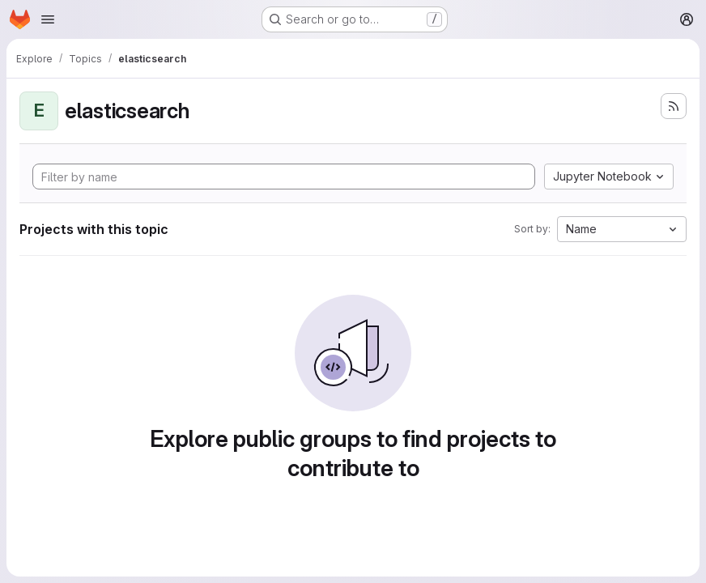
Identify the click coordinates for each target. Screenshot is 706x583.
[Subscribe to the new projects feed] (674, 106)
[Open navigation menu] (48, 19)
